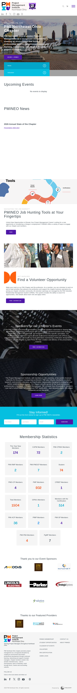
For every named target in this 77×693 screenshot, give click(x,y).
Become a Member (13, 57)
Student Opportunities (48, 642)
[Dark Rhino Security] (65, 688)
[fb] (6, 14)
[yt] (18, 14)
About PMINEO (65, 642)
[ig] (14, 14)
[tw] (10, 14)
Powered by (55, 688)
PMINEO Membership (47, 639)
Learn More (38, 395)
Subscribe (64, 422)
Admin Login (44, 656)
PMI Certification (46, 652)
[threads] (22, 14)
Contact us (64, 639)
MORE (11, 232)
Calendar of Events (47, 646)
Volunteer (43, 649)
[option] (13, 567)
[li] (2, 14)
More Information (15, 300)
